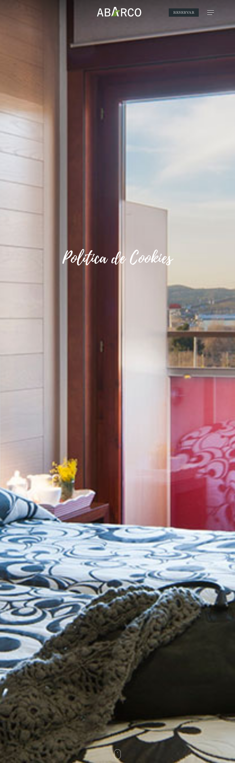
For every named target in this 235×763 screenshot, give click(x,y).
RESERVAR (183, 12)
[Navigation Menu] (211, 12)
